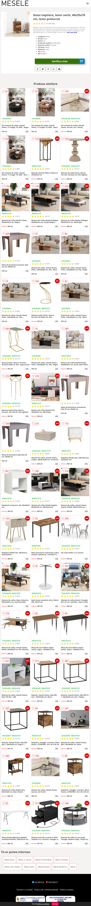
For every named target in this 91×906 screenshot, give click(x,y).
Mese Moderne (60, 867)
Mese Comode (61, 859)
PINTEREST (52, 882)
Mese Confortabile (43, 859)
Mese (73, 867)
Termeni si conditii (24, 889)
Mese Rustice (44, 867)
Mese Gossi (10, 859)
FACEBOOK (38, 882)
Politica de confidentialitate (46, 889)
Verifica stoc (68, 61)
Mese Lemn (29, 867)
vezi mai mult (72, 32)
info (27, 131)
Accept (55, 904)
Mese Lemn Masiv (12, 867)
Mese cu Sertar (25, 859)
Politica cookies (66, 889)
